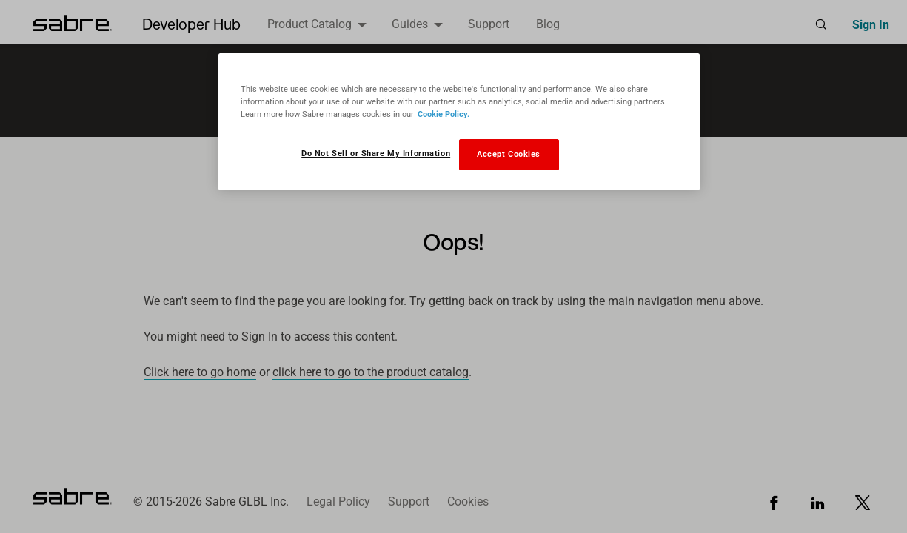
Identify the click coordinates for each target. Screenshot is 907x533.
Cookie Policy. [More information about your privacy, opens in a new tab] (443, 114)
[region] (459, 121)
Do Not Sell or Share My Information (375, 153)
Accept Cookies (508, 154)
